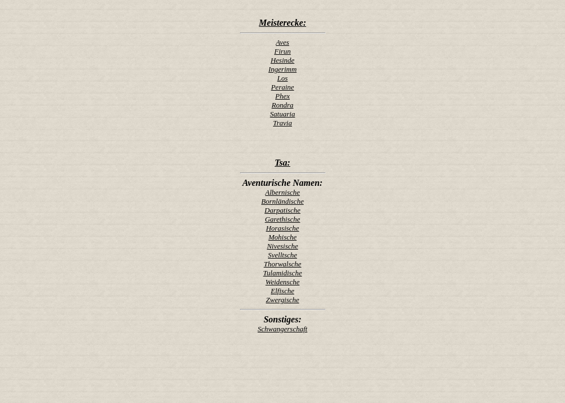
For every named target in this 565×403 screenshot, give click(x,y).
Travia (282, 123)
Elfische (282, 291)
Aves (282, 42)
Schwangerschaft (283, 329)
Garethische (282, 219)
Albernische (282, 192)
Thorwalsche (282, 264)
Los (282, 78)
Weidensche (283, 282)
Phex (282, 96)
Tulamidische (282, 273)
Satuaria (282, 114)
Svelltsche (282, 255)
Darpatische (282, 210)
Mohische (283, 237)
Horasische (282, 228)
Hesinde (283, 60)
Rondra (283, 105)
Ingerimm (283, 69)
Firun (282, 51)
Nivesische (282, 246)
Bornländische (282, 201)
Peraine (282, 87)
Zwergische (282, 300)
